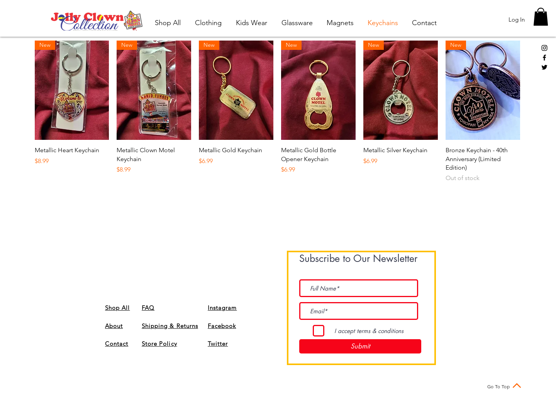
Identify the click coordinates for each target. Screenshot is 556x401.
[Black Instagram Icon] (544, 48)
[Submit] (360, 346)
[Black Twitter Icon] (544, 67)
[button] (540, 17)
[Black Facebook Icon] (544, 57)
